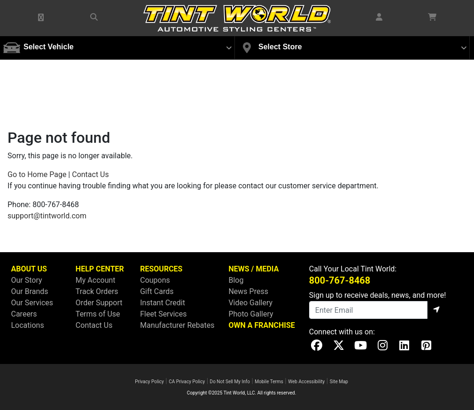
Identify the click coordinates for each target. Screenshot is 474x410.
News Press (248, 291)
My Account (96, 280)
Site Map (339, 381)
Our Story (26, 280)
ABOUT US (29, 268)
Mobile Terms (269, 381)
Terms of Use (98, 313)
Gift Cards (156, 291)
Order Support (99, 302)
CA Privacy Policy (187, 381)
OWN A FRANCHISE (261, 325)
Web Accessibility (306, 381)
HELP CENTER (100, 268)
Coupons (155, 280)
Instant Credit (162, 302)
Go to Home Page (37, 174)
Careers (24, 313)
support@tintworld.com (47, 215)
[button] (41, 18)
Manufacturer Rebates (177, 325)
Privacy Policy (149, 381)
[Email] (368, 310)
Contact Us (90, 174)
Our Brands (29, 291)
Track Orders (97, 291)
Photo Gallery (250, 313)
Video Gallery (250, 302)
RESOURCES (161, 268)
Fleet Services (163, 313)
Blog (235, 280)
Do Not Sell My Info (230, 381)
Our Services (32, 302)
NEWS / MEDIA (253, 268)
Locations (27, 325)
